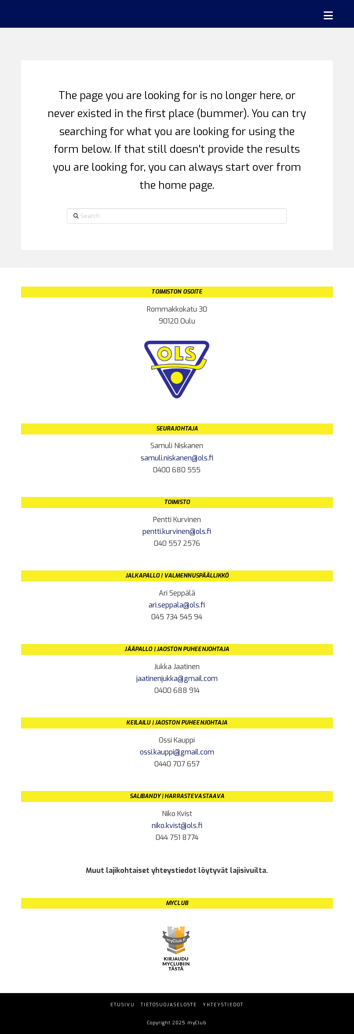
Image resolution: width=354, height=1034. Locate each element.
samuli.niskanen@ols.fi (177, 458)
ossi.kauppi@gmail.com (177, 752)
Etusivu (122, 1005)
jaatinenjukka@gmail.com (177, 678)
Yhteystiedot (223, 1005)
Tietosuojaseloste (169, 1005)
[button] (328, 15)
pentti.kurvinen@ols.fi (176, 531)
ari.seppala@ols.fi (177, 605)
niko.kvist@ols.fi (177, 825)
